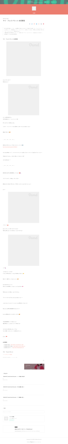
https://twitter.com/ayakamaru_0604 (17, 344)
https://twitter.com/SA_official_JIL (19, 346)
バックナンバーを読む (8, 354)
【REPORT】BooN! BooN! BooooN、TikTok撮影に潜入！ (13, 386)
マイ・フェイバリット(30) (13, 357)
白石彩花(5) (8, 357)
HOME (34, 13)
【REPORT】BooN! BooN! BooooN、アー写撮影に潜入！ (13, 397)
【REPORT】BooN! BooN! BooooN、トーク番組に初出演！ (14, 376)
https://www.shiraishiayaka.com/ (18, 347)
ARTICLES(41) (5, 357)
